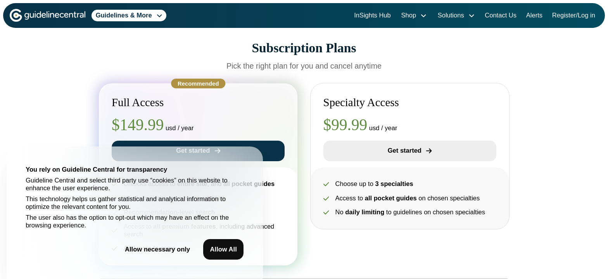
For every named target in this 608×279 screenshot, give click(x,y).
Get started (410, 150)
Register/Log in (573, 15)
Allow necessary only (157, 249)
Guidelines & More (129, 15)
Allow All (223, 249)
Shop (414, 15)
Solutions (456, 15)
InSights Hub (372, 15)
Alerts (534, 15)
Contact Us (500, 15)
